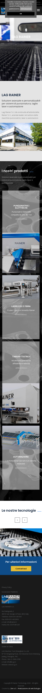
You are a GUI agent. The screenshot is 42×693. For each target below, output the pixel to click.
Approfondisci (21, 219)
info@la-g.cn (11, 662)
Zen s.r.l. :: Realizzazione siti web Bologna (25, 688)
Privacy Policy (7, 587)
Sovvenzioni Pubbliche (10, 592)
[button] (33, 73)
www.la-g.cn (12, 665)
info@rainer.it (37, 4)
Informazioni (26, 9)
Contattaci (21, 568)
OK (21, 14)
